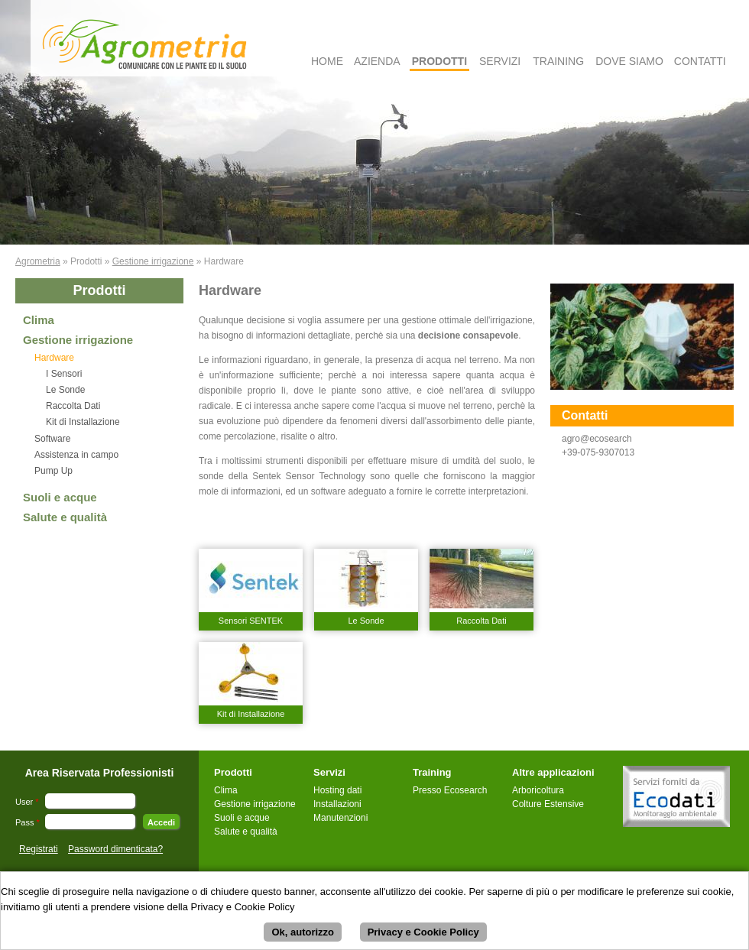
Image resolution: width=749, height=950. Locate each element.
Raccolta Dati (73, 405)
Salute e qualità (65, 517)
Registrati (38, 849)
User (27, 801)
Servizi (499, 61)
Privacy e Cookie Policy (423, 934)
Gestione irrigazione (153, 261)
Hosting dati (337, 790)
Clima (38, 319)
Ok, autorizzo (302, 934)
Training (558, 61)
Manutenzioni (340, 817)
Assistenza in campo (76, 454)
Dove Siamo (629, 61)
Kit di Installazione (83, 422)
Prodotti (439, 61)
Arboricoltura (538, 790)
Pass (27, 822)
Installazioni (337, 804)
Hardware (54, 357)
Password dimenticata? (115, 849)
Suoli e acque (60, 497)
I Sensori (64, 373)
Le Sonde (65, 389)
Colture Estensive (548, 804)
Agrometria (37, 261)
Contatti (700, 61)
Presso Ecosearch (450, 790)
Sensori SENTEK (251, 620)
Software (52, 438)
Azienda (377, 61)
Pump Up (53, 470)
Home (327, 61)
